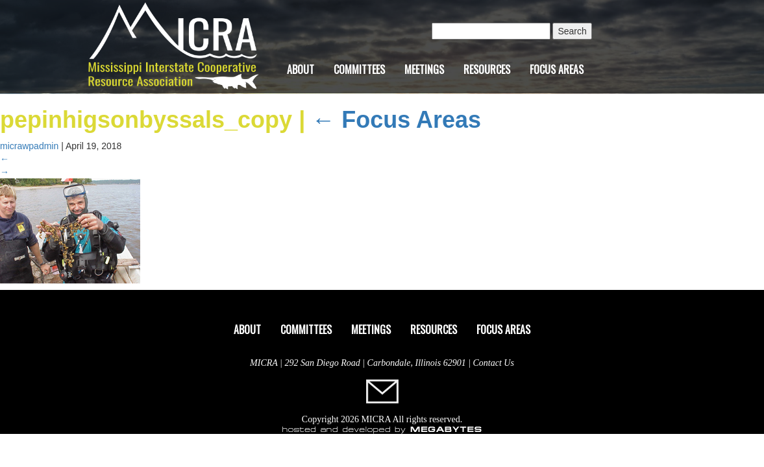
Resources (486, 69)
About (300, 69)
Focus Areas (557, 69)
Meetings (424, 69)
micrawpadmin (29, 146)
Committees (359, 69)
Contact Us (493, 363)
